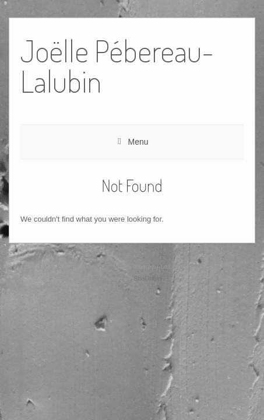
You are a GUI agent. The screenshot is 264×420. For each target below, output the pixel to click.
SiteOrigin (147, 278)
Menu (138, 141)
